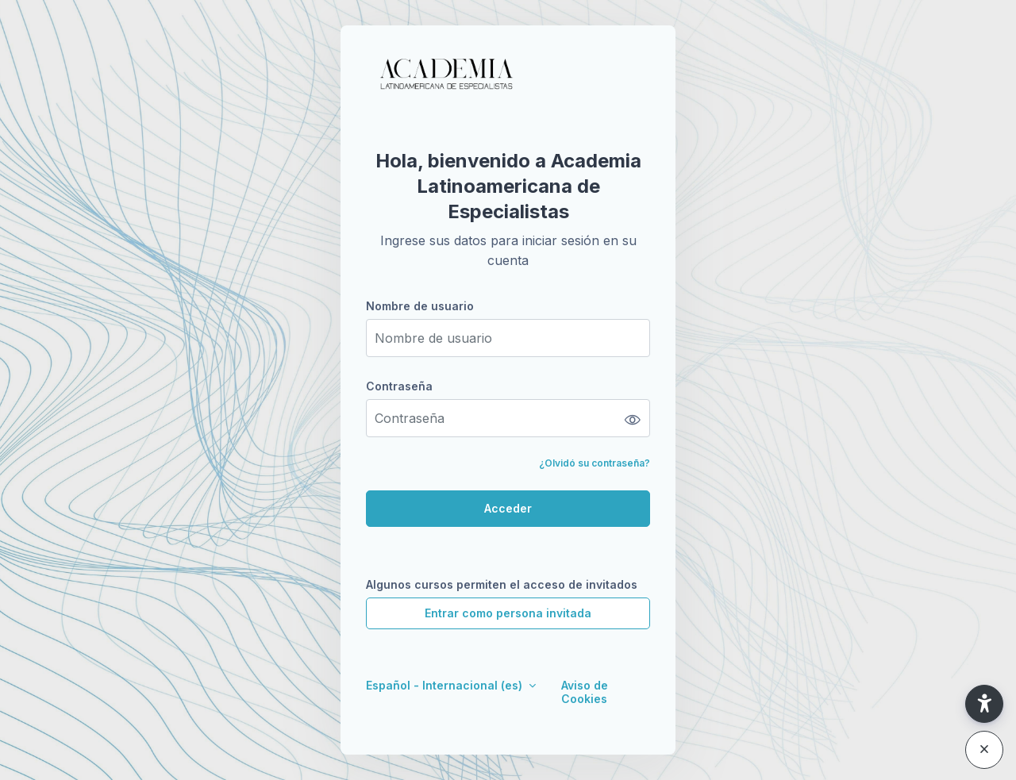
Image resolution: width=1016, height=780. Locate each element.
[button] (984, 704)
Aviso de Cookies (584, 691)
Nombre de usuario (420, 306)
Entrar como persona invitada (508, 613)
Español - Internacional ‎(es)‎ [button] (445, 685)
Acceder (508, 508)
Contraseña (399, 386)
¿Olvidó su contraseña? (594, 463)
